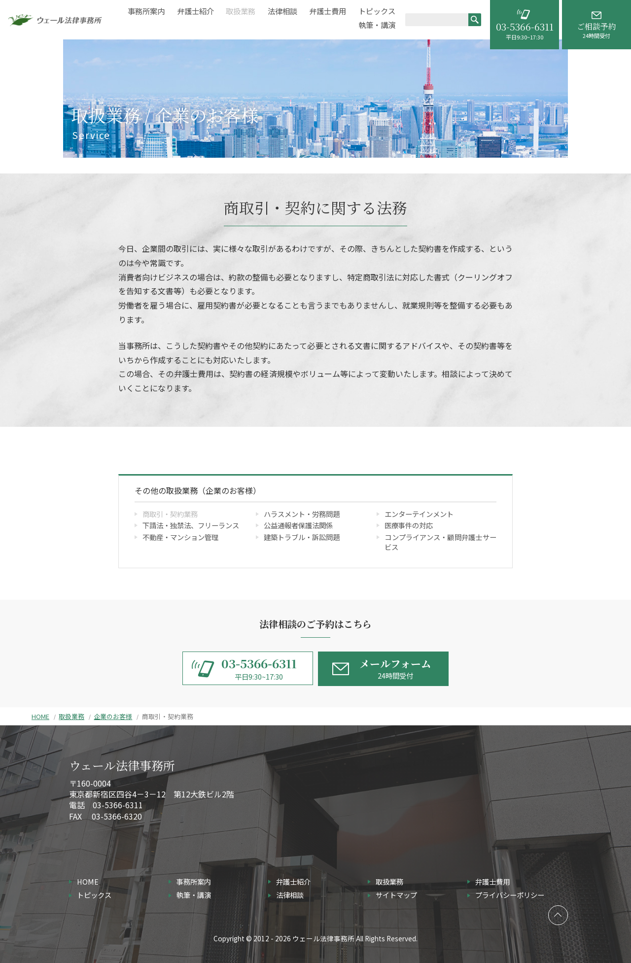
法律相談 (282, 11)
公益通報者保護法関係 (298, 525)
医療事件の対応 (409, 525)
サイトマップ (396, 895)
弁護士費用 (327, 11)
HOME (40, 716)
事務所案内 (146, 11)
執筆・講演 (376, 25)
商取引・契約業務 (170, 514)
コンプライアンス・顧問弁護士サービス (440, 542)
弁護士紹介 (195, 11)
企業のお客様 (113, 716)
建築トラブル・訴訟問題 (302, 537)
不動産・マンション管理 (180, 537)
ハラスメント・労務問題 (302, 514)
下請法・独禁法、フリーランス (190, 525)
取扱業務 (240, 11)
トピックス (376, 11)
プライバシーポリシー (509, 895)
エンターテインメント (419, 514)
